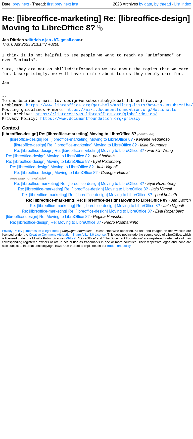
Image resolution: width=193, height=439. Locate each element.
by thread (162, 4)
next (25, 4)
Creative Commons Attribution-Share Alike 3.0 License (67, 248)
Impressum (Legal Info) (42, 245)
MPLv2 (70, 252)
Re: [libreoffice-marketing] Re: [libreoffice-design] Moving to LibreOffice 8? (96, 23)
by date (145, 4)
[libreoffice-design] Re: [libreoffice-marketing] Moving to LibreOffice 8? (71, 153)
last (75, 4)
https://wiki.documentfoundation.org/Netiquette (121, 121)
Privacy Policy (12, 245)
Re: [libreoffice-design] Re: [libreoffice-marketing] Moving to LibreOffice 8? (79, 164)
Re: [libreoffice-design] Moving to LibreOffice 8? (48, 170)
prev (16, 4)
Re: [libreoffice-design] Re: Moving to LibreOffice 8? (55, 236)
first (50, 4)
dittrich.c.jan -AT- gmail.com (53, 40)
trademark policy (118, 260)
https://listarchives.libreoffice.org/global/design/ (96, 127)
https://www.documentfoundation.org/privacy (90, 132)
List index (182, 4)
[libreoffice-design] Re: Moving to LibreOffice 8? (48, 230)
